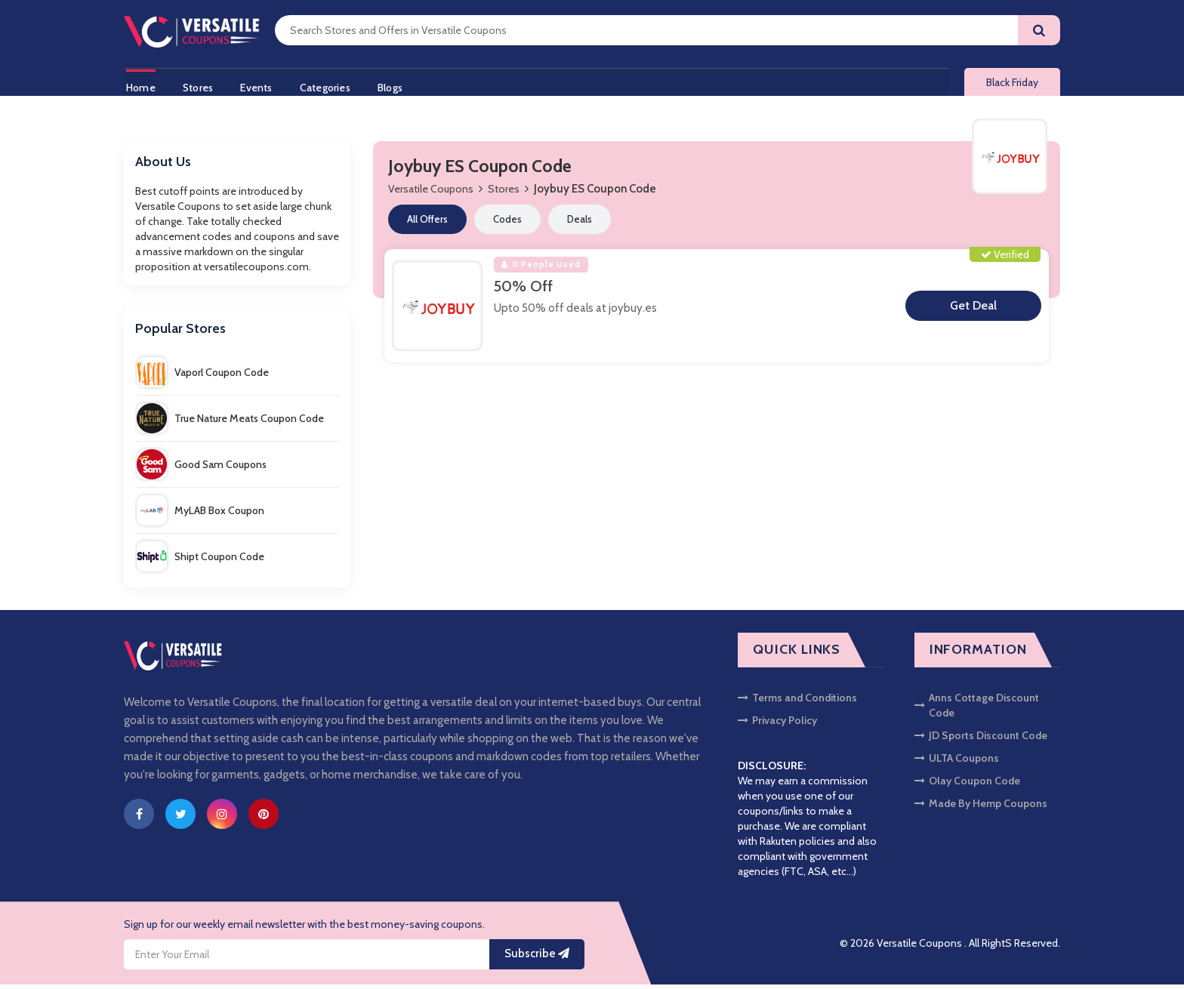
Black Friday (1012, 84)
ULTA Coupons (956, 762)
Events (260, 85)
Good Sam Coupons (202, 469)
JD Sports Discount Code (980, 740)
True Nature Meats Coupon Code (230, 423)
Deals (579, 223)
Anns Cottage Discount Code (976, 709)
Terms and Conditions (797, 702)
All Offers (427, 223)
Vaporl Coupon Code (203, 377)
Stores (198, 85)
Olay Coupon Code (967, 785)
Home (138, 85)
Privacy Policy (777, 725)
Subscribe (536, 958)
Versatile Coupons (430, 193)
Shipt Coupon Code (200, 561)
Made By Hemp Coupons (980, 808)
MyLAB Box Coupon (200, 515)
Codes (507, 223)
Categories (331, 85)
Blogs (399, 85)
